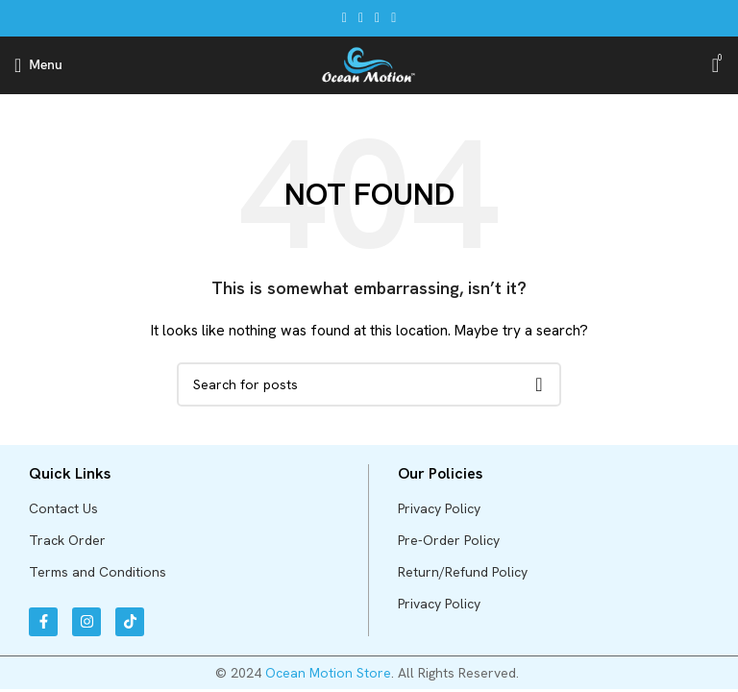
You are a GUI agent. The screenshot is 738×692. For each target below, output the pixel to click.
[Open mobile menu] (38, 65)
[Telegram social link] (393, 18)
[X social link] (361, 18)
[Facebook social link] (344, 18)
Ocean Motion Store (328, 672)
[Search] (369, 384)
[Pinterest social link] (377, 18)
